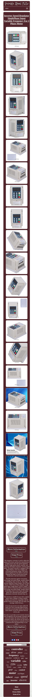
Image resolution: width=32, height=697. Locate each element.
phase (20, 653)
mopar (8, 650)
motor (12, 673)
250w (26, 650)
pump (24, 667)
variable (16, 660)
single (17, 677)
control (22, 670)
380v (7, 680)
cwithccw (16, 658)
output (19, 667)
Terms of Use (16, 694)
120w (24, 661)
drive (13, 652)
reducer (9, 677)
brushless (22, 656)
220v (13, 664)
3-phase (14, 667)
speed (24, 676)
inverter (14, 680)
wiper (26, 658)
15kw (7, 665)
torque (8, 661)
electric (23, 680)
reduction (9, 658)
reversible (19, 665)
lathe (25, 665)
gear (10, 669)
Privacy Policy (16, 692)
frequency (14, 655)
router (7, 653)
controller (17, 649)
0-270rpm (21, 674)
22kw (16, 670)
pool (22, 658)
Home (16, 687)
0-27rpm (25, 653)
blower (9, 667)
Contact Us (16, 689)
